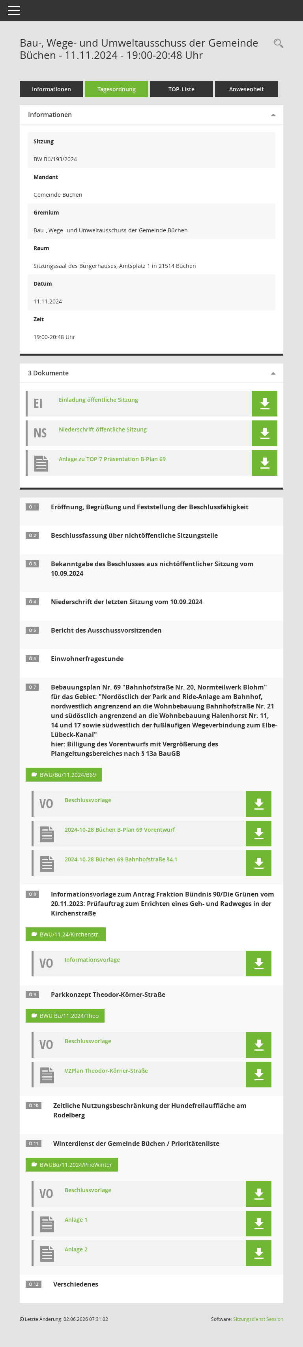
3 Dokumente (48, 373)
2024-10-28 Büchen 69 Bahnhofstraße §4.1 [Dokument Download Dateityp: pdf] (121, 859)
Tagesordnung (116, 89)
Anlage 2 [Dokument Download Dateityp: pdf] (76, 1249)
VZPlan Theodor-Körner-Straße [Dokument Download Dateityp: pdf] (106, 1071)
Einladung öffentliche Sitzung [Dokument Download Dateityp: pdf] (98, 400)
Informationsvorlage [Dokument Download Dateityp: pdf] (92, 960)
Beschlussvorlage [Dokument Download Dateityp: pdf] (88, 800)
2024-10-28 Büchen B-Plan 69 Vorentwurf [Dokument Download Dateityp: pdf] (120, 830)
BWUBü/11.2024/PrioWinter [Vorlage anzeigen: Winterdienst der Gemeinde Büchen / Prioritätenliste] (76, 1164)
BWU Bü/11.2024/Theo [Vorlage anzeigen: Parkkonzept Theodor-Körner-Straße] (69, 1015)
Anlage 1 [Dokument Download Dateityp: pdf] (76, 1220)
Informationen (51, 89)
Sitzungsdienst (258, 1319)
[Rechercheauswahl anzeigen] (276, 43)
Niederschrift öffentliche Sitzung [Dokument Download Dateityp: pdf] (103, 429)
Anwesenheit (246, 89)
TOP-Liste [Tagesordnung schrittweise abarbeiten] (181, 89)
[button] (264, 403)
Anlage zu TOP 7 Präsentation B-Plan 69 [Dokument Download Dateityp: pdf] (112, 459)
